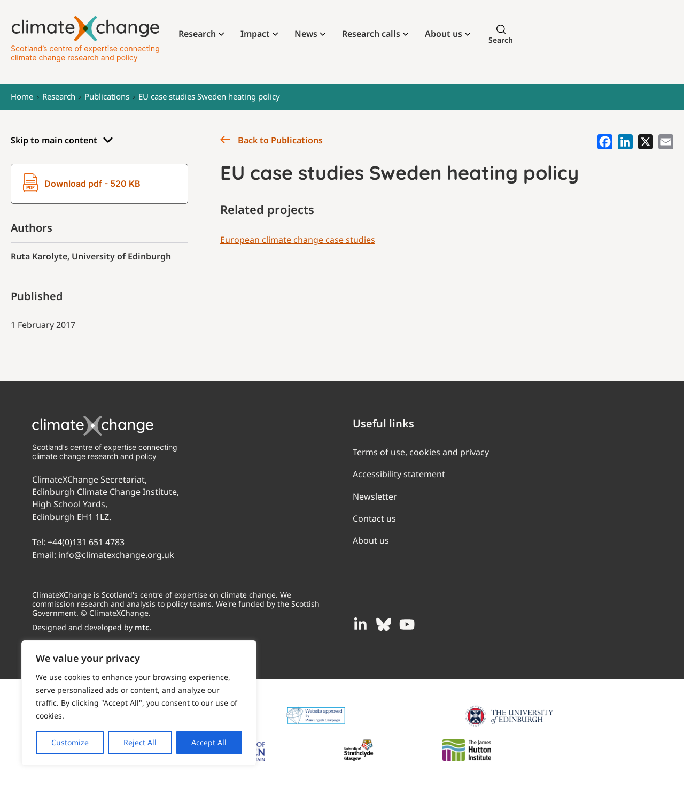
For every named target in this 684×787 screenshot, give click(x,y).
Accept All (209, 742)
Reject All (140, 742)
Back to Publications (271, 140)
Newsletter (375, 496)
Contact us (374, 518)
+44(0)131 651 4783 (86, 542)
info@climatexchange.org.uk (116, 555)
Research (197, 34)
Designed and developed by (91, 627)
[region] (138, 703)
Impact (255, 34)
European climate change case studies (297, 240)
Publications (106, 96)
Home (22, 96)
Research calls (371, 34)
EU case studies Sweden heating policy (209, 96)
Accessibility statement (399, 474)
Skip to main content (62, 140)
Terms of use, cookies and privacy (421, 452)
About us (443, 34)
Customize (70, 742)
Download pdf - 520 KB (82, 184)
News (305, 34)
